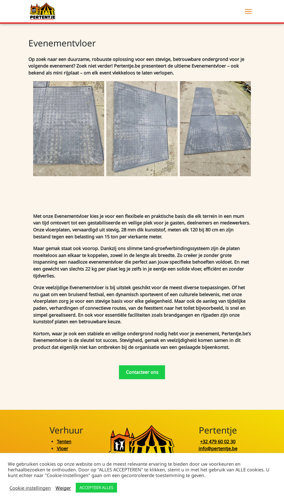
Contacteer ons (142, 372)
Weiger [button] (63, 488)
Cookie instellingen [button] (30, 488)
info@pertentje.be (217, 448)
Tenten (64, 442)
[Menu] (248, 11)
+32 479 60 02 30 (217, 442)
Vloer (62, 448)
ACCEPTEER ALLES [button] (96, 487)
